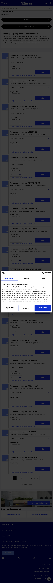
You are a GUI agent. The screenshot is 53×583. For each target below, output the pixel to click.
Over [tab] (43, 278)
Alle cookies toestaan (43, 308)
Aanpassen (26, 308)
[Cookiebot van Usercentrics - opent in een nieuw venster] (43, 273)
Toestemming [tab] (9, 278)
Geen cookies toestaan (10, 308)
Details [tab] (26, 278)
